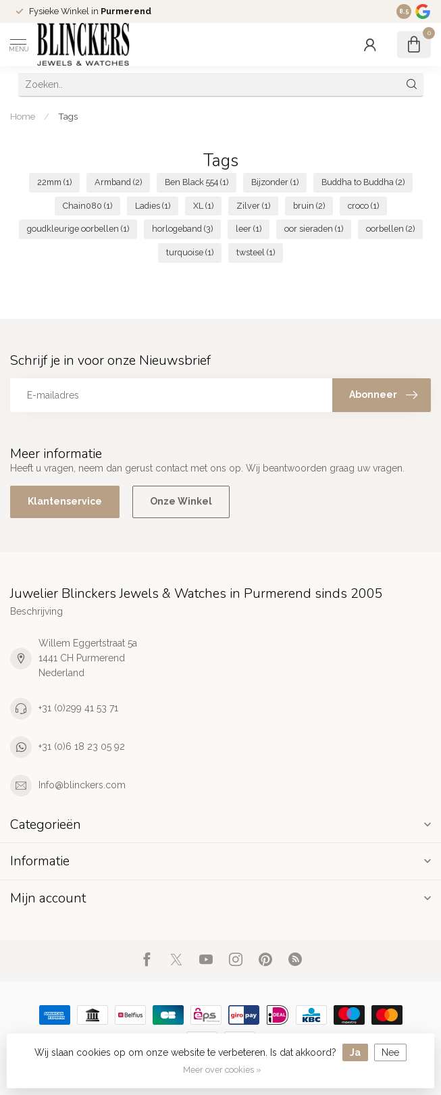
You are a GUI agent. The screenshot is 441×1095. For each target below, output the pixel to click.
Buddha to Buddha (363, 182)
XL (203, 206)
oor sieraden (313, 229)
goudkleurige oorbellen (78, 229)
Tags (68, 116)
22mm (54, 182)
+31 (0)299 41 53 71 (78, 708)
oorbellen (390, 229)
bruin (309, 206)
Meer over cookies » (222, 1070)
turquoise (189, 252)
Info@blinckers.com (82, 785)
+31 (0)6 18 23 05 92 (81, 746)
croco (363, 206)
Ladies (152, 206)
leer (248, 229)
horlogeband (182, 229)
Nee (390, 1052)
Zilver (253, 206)
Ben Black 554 (196, 182)
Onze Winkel (181, 501)
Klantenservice (65, 501)
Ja (355, 1052)
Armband (118, 182)
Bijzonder (275, 182)
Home (22, 116)
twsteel (255, 252)
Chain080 (87, 206)
